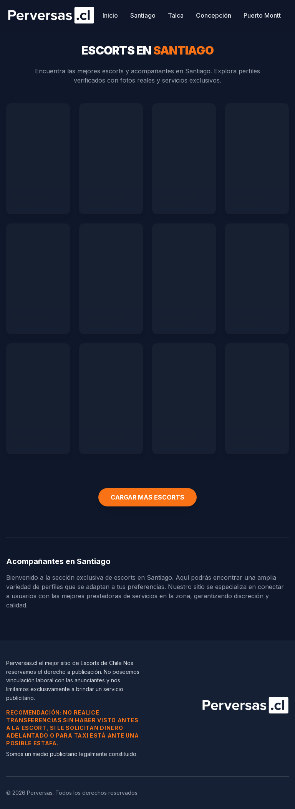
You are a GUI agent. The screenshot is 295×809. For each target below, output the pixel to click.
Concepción (213, 15)
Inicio (110, 15)
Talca (176, 15)
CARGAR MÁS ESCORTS (147, 497)
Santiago (143, 15)
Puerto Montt (262, 15)
